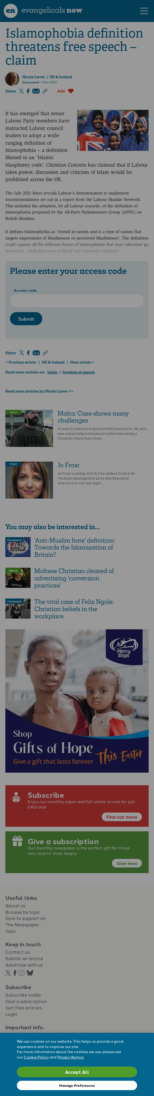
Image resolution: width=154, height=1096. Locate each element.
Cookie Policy (36, 1057)
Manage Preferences (77, 1085)
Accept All (77, 1071)
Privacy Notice (70, 1057)
